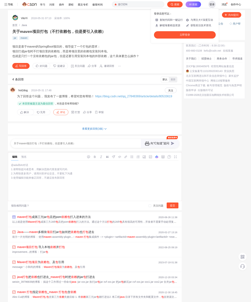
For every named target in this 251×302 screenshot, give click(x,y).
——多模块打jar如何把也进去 (55, 223)
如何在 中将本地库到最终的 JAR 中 (54, 298)
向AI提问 (232, 6)
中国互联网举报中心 (197, 71)
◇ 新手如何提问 (196, 23)
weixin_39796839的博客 (26, 273)
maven (24, 29)
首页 (14, 16)
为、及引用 (40, 253)
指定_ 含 (46, 283)
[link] (14, 16)
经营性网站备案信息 (222, 57)
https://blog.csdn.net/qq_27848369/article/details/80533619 (133, 87)
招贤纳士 (206, 49)
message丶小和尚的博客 (26, 258)
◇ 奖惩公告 (194, 26)
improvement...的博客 (24, 243)
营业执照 (229, 62)
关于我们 (191, 49)
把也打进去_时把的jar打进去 (56, 268)
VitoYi (24, 9)
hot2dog (23, 81)
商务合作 (222, 49)
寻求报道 (237, 49)
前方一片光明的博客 (23, 228)
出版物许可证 (205, 81)
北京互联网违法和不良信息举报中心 (206, 67)
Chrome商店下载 (195, 76)
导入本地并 (41, 238)
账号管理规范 (214, 76)
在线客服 (228, 41)
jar (15, 29)
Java (24, 16)
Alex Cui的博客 (21, 288)
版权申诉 (191, 81)
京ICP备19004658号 (197, 57)
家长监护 (234, 67)
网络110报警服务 (220, 71)
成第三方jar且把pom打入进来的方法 (54, 208)
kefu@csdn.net (212, 41)
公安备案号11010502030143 (206, 62)
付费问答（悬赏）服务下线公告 (205, 14)
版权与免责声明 (233, 76)
